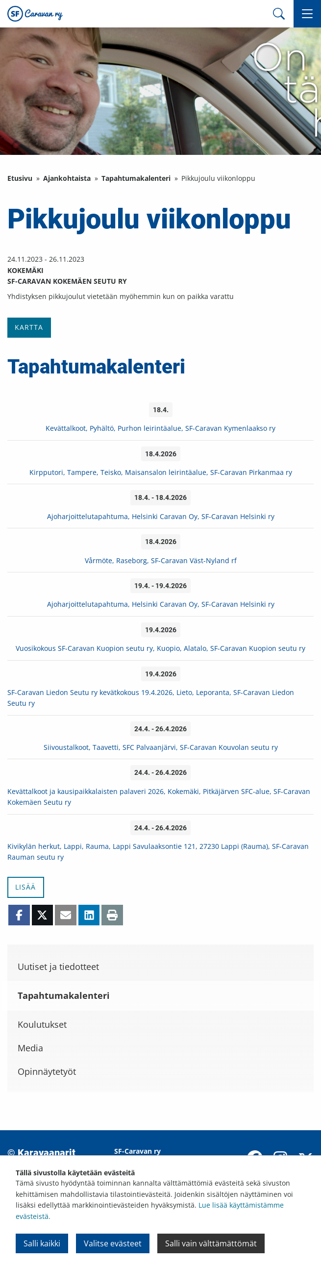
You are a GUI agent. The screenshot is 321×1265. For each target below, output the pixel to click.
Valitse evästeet (113, 1243)
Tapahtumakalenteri (136, 178)
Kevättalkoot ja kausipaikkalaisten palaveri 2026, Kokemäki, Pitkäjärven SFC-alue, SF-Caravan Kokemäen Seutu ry (158, 797)
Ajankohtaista (67, 178)
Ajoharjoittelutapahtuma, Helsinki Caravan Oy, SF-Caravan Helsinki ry (160, 516)
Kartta (29, 327)
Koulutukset (42, 1024)
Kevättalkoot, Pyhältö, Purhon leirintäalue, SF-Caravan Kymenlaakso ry (160, 428)
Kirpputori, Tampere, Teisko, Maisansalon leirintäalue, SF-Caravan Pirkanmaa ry (160, 472)
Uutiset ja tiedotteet (58, 966)
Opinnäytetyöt (47, 1071)
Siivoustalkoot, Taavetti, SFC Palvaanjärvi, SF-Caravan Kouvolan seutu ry (161, 747)
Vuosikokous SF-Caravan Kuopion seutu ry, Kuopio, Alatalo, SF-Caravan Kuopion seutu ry (160, 648)
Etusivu (19, 178)
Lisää (25, 887)
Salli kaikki (42, 1243)
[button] (307, 13)
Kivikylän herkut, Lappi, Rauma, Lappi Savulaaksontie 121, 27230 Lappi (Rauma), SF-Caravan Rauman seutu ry (158, 852)
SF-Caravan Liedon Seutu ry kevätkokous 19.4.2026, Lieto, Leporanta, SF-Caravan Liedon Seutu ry (150, 698)
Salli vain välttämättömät (211, 1243)
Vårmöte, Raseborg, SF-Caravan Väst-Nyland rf (161, 560)
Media (30, 1048)
